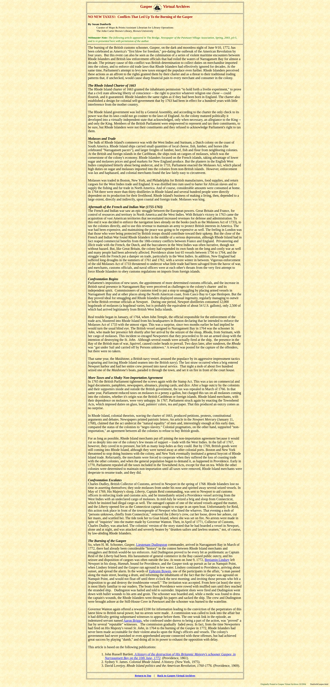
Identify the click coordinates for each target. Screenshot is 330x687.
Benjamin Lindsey (217, 560)
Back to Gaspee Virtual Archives (176, 675)
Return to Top (143, 675)
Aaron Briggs (132, 620)
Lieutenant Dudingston (151, 544)
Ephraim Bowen (160, 571)
